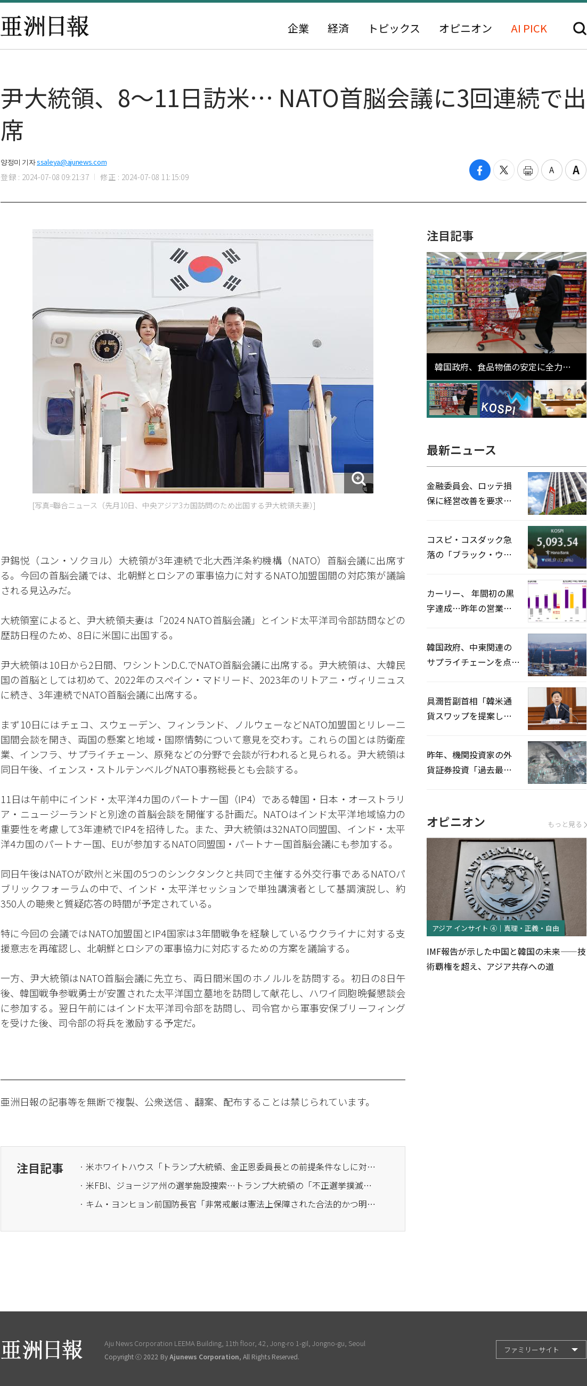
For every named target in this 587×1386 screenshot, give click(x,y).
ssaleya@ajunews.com (72, 162)
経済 (338, 28)
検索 (579, 28)
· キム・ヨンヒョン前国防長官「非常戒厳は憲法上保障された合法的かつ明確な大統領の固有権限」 (228, 1203)
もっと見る (567, 824)
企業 (298, 28)
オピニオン (465, 28)
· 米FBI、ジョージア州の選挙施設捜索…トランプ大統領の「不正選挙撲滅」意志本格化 (228, 1185)
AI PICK (529, 28)
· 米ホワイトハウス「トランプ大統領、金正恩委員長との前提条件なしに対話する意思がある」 (228, 1166)
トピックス (394, 28)
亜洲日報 (45, 26)
